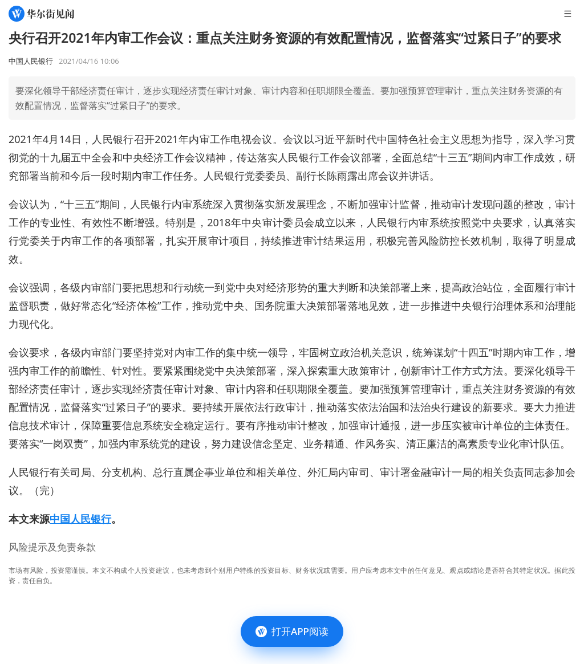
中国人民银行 (80, 519)
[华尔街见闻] (41, 14)
